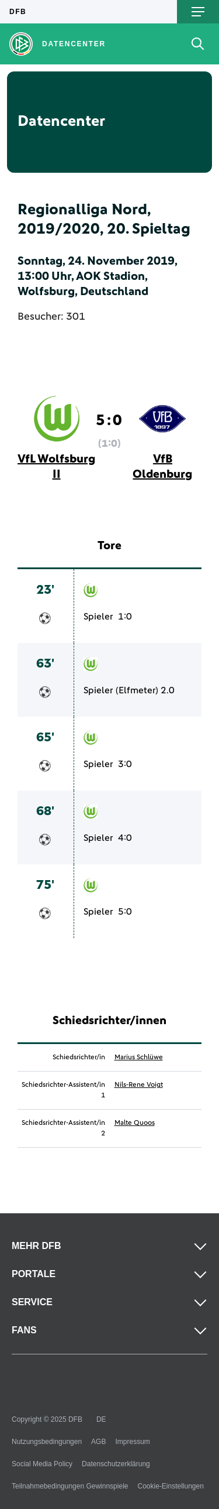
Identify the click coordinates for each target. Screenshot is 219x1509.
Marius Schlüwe (138, 1057)
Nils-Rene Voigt (138, 1085)
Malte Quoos (134, 1123)
